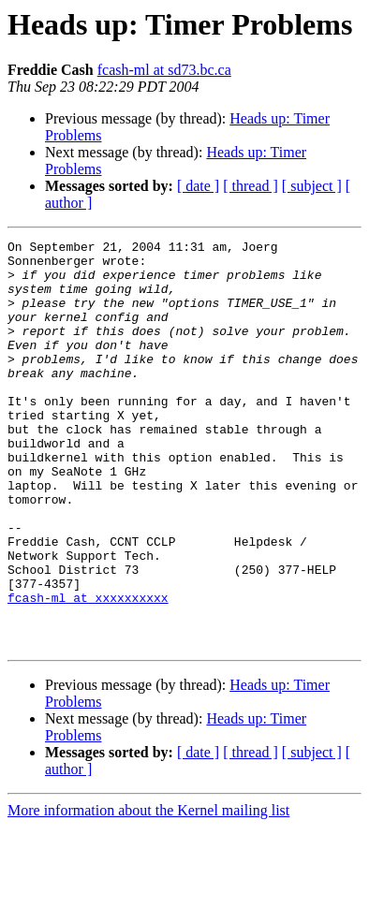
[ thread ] (250, 186)
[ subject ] (312, 186)
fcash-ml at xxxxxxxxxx (88, 670)
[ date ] (198, 186)
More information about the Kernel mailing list (148, 892)
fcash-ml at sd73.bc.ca (164, 70)
